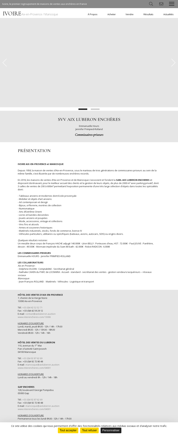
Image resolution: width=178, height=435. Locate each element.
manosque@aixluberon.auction (42, 364)
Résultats (148, 14)
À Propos (92, 14)
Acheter (111, 14)
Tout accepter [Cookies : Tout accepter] (68, 430)
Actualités (168, 14)
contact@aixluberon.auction (41, 313)
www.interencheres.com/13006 (34, 317)
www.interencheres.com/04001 (34, 367)
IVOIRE (30, 13)
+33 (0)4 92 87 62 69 (32, 358)
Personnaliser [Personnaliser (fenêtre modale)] (111, 430)
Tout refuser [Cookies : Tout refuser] (89, 430)
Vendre (130, 14)
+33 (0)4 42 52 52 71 (32, 307)
